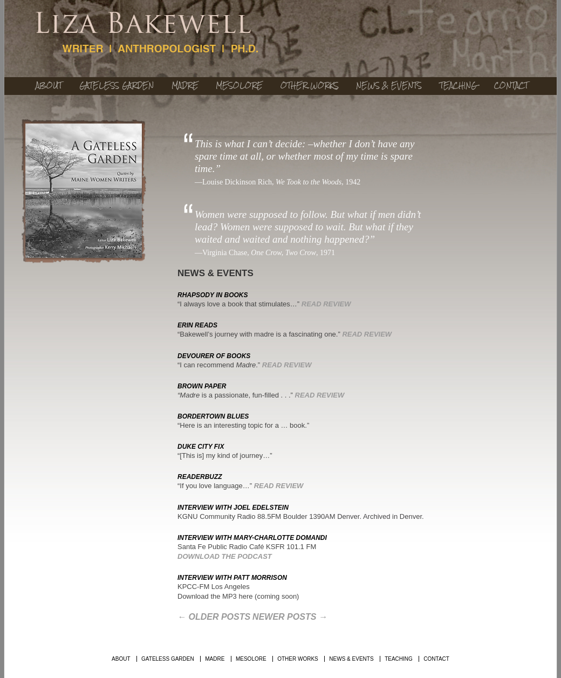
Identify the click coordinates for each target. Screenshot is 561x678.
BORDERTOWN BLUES (213, 416)
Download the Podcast (224, 556)
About (49, 85)
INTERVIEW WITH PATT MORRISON (232, 577)
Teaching (458, 85)
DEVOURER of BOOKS (213, 356)
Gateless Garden (116, 85)
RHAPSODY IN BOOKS (212, 295)
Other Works (309, 85)
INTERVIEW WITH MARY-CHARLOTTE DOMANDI (252, 538)
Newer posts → (289, 616)
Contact (511, 85)
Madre (185, 85)
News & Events (389, 85)
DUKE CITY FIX (200, 446)
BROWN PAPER (201, 386)
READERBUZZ (199, 477)
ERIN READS (197, 325)
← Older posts (213, 616)
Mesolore (239, 85)
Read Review (326, 304)
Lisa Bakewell (147, 33)
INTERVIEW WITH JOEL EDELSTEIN (233, 507)
